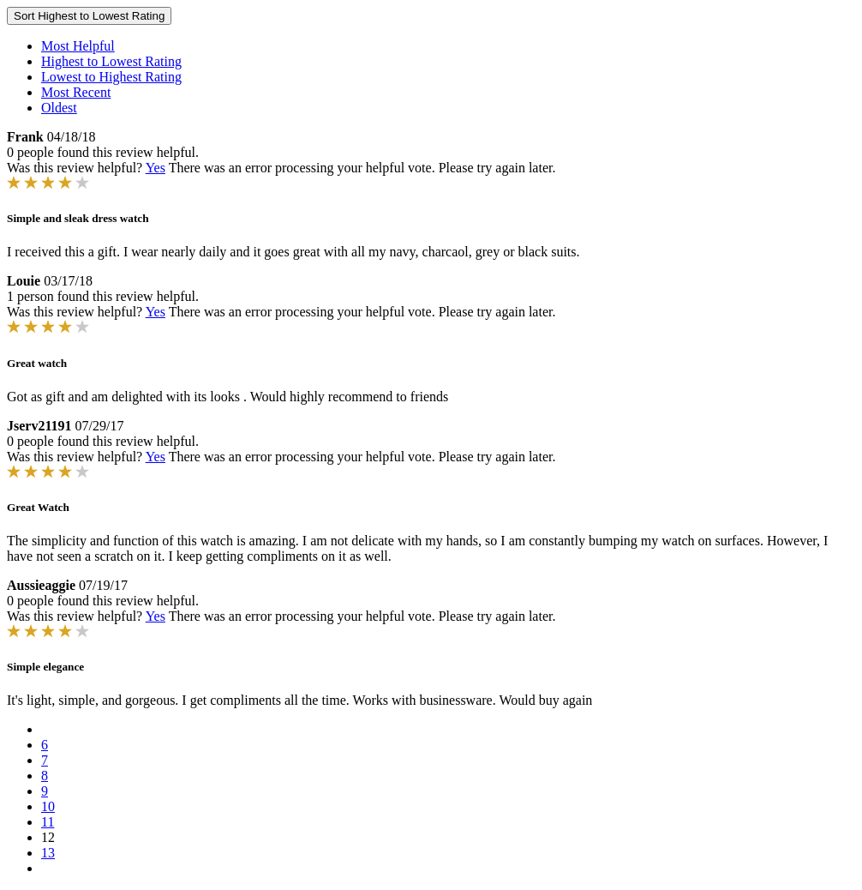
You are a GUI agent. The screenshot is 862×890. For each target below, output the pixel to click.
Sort (89, 15)
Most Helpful (78, 46)
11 (47, 822)
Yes (155, 167)
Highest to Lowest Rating (111, 61)
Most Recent (76, 92)
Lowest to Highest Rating (111, 76)
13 (48, 852)
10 (48, 806)
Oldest (59, 107)
